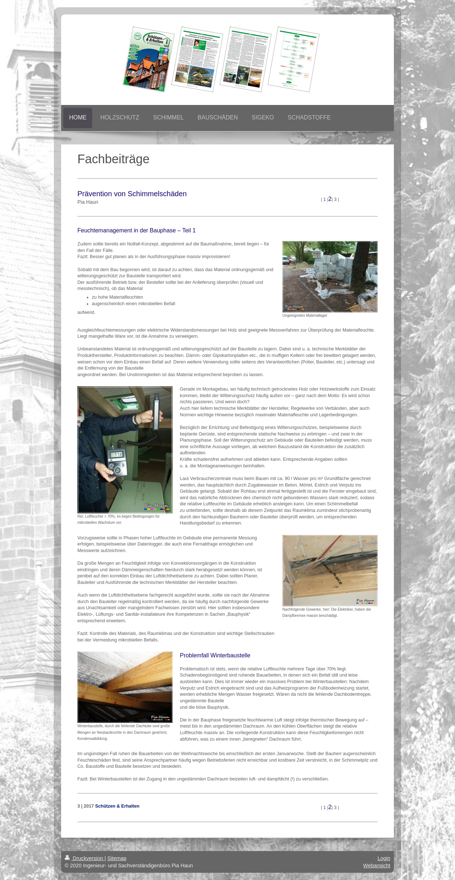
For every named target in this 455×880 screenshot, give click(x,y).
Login (384, 858)
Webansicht (376, 865)
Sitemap (117, 858)
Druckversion (85, 858)
